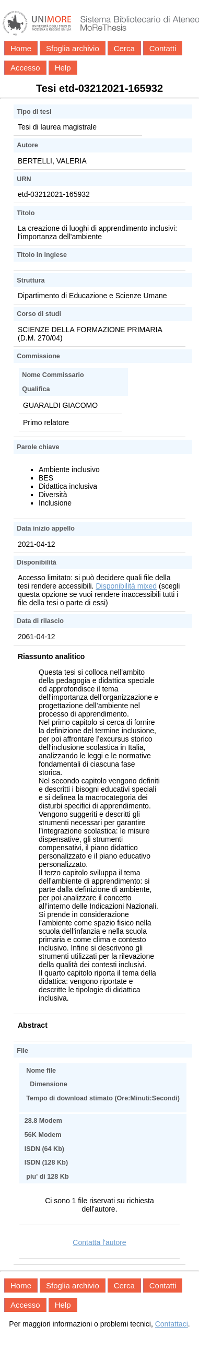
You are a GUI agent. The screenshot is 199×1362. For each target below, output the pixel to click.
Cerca (124, 48)
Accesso (25, 67)
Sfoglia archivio (72, 48)
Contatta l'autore (99, 1242)
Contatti (163, 48)
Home (20, 48)
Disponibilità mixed (126, 586)
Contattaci (171, 1324)
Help (63, 67)
